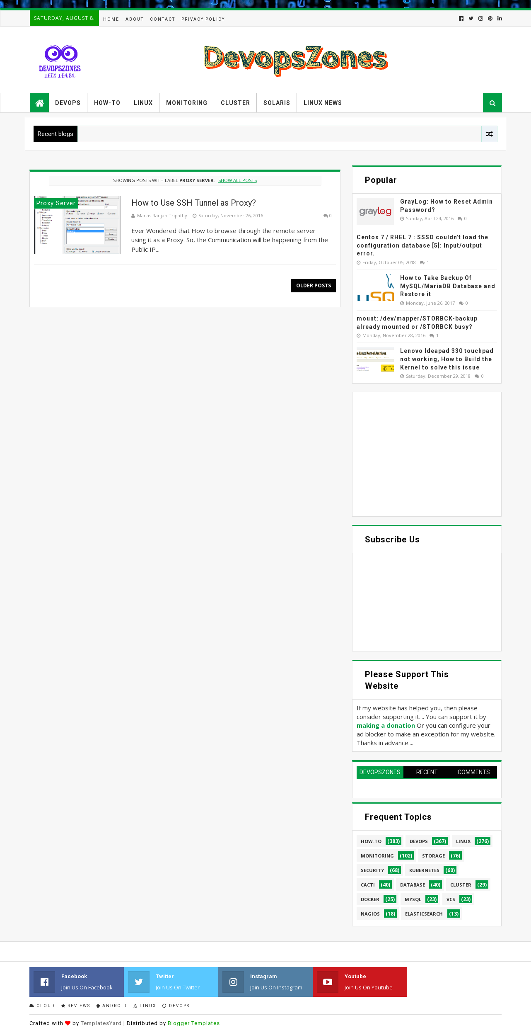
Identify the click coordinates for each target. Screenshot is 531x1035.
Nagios (370, 914)
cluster (460, 885)
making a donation (386, 725)
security (372, 870)
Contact (162, 19)
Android (112, 1005)
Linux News (323, 103)
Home (111, 19)
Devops (68, 103)
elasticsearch (424, 914)
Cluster (235, 103)
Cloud (42, 1005)
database (412, 885)
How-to (107, 103)
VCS (451, 899)
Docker (370, 899)
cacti (368, 885)
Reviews (75, 1005)
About (135, 19)
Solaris (276, 103)
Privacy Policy (203, 19)
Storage (433, 856)
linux (463, 841)
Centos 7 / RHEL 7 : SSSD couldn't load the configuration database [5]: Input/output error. (422, 245)
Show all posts (237, 180)
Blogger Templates (194, 1023)
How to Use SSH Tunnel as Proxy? (193, 203)
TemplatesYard (101, 1023)
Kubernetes (424, 870)
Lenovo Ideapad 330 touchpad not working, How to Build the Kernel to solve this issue (447, 358)
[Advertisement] (427, 454)
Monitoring (187, 103)
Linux (143, 103)
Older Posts (313, 285)
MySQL (413, 899)
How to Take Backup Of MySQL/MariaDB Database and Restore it (447, 286)
